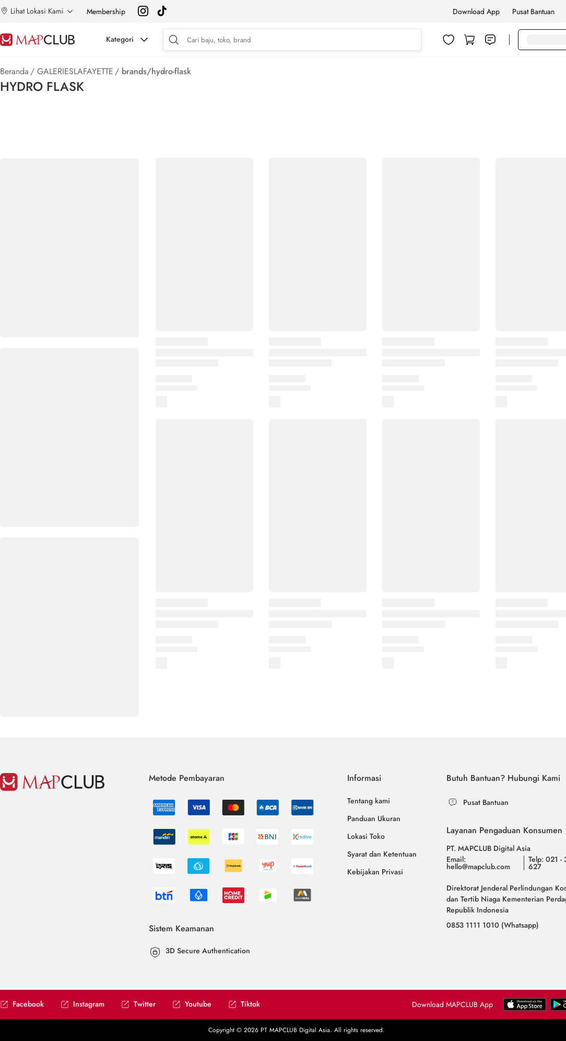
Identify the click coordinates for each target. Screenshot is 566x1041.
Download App (476, 11)
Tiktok (244, 1004)
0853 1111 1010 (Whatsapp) (492, 925)
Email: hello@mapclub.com (478, 863)
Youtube (191, 1004)
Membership (106, 11)
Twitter (138, 1004)
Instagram (82, 1004)
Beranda (14, 71)
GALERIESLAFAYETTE (75, 71)
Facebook (22, 1004)
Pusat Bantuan (533, 11)
